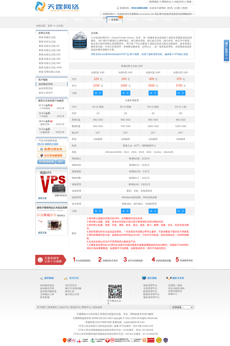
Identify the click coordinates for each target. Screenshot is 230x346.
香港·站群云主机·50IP (49, 63)
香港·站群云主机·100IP (50, 67)
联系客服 (45, 297)
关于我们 (41, 307)
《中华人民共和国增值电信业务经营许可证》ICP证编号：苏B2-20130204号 (115, 330)
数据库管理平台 (151, 294)
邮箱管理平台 (150, 291)
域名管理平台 (150, 285)
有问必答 (97, 307)
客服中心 (172, 294)
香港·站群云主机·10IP (49, 50)
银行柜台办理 (72, 294)
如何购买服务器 (48, 291)
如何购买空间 (46, 84)
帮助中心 (166, 1)
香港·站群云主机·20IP (49, 54)
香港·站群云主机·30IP (49, 59)
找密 (184, 8)
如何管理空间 (46, 88)
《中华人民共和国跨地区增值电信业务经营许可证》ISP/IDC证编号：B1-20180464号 (115, 334)
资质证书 (75, 307)
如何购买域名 (47, 285)
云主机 (59, 26)
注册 (177, 8)
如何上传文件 (46, 93)
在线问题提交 (175, 291)
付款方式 (179, 1)
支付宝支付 (71, 285)
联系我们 (154, 1)
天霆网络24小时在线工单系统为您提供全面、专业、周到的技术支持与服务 (115, 314)
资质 (189, 1)
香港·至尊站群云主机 (49, 72)
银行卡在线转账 (73, 288)
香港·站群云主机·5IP (49, 46)
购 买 (98, 93)
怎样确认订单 (47, 294)
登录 (170, 8)
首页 (50, 26)
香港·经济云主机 (47, 41)
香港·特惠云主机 (47, 37)
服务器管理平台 (151, 297)
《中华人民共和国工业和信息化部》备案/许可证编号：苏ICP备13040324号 (115, 326)
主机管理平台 (150, 288)
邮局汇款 (69, 291)
